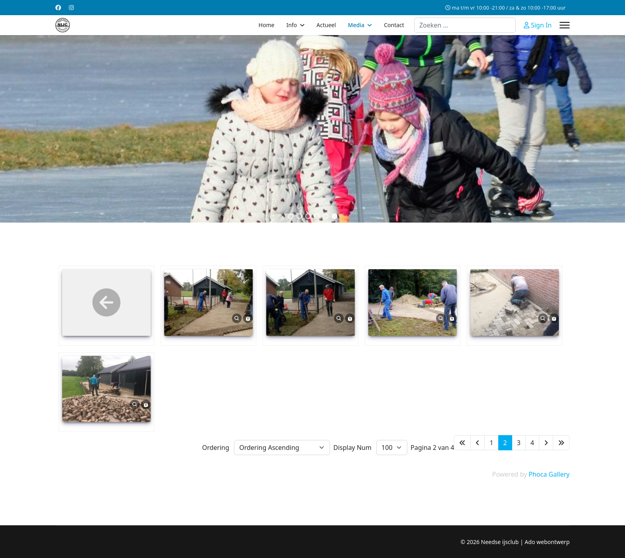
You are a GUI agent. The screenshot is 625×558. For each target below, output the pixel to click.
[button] (290, 216)
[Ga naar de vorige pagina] (477, 442)
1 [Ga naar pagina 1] (491, 442)
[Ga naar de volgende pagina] (546, 442)
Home (267, 25)
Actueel (326, 25)
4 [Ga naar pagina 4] (532, 442)
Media (356, 25)
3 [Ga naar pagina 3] (519, 442)
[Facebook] (58, 7)
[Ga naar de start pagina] (462, 442)
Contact (394, 25)
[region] (312, 129)
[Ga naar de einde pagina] (561, 442)
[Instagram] (71, 7)
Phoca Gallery (549, 474)
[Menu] (565, 25)
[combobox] (465, 25)
